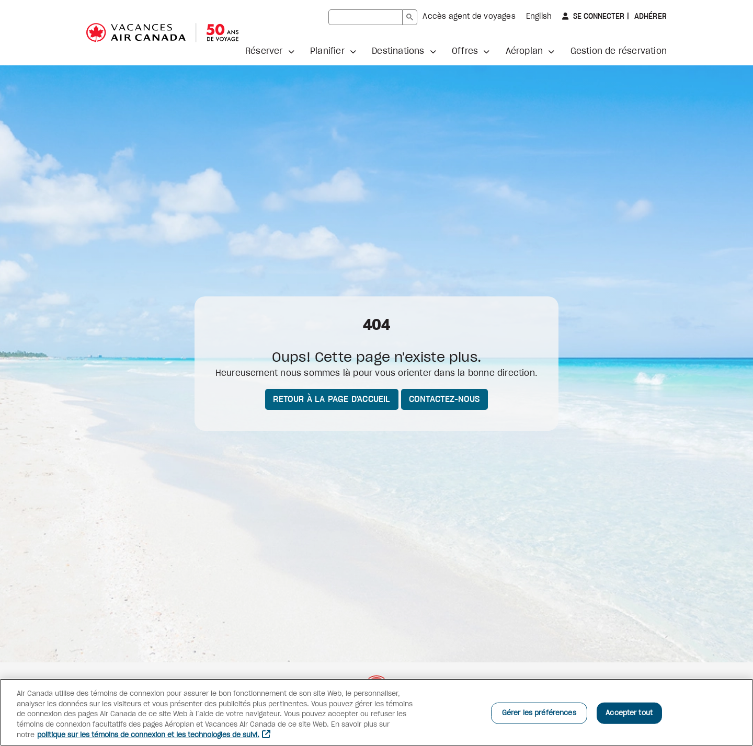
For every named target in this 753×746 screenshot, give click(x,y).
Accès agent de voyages (469, 16)
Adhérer (649, 16)
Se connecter (597, 16)
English (539, 16)
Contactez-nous (444, 399)
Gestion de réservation (619, 51)
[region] (376, 712)
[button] (269, 51)
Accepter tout (629, 712)
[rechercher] (365, 17)
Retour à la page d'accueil (331, 399)
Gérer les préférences (539, 712)
